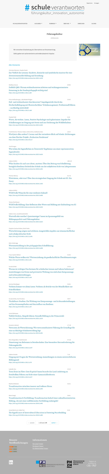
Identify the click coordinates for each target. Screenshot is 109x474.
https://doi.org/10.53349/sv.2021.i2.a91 (20, 260)
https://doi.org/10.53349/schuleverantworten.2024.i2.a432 (26, 169)
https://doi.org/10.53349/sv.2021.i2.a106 (20, 236)
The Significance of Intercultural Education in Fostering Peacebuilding (37, 412)
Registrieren (90, 3)
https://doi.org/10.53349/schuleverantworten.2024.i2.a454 (26, 389)
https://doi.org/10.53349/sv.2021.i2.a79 (20, 362)
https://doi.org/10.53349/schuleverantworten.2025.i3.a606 (26, 248)
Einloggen (96, 3)
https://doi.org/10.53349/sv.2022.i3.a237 (20, 377)
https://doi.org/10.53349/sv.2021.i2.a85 (20, 93)
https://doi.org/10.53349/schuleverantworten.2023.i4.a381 (26, 333)
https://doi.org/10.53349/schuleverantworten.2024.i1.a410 (26, 184)
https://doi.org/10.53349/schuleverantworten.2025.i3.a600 (26, 195)
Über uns (67, 23)
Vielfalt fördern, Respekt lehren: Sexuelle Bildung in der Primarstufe (36, 316)
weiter (54, 423)
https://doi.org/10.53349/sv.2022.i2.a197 (20, 348)
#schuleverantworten (20, 23)
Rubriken (52, 23)
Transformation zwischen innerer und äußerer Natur (30, 386)
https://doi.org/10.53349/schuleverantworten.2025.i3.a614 (26, 222)
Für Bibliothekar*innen (40, 448)
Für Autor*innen (38, 446)
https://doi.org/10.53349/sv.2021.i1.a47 (20, 307)
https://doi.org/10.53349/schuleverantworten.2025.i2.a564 (26, 292)
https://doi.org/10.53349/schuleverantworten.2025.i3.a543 (26, 207)
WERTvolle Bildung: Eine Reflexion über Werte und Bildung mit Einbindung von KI (42, 204)
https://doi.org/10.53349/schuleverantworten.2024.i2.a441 (26, 403)
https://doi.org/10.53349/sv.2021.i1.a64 (20, 110)
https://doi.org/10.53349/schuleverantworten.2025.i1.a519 (26, 318)
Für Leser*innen (38, 444)
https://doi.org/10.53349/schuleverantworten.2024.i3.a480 (26, 415)
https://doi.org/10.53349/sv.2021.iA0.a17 (20, 140)
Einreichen (81, 23)
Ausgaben (38, 23)
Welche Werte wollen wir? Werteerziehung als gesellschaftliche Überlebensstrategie (42, 257)
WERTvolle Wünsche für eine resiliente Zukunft (28, 193)
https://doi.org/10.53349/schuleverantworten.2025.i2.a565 (26, 125)
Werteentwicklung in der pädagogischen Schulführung (31, 245)
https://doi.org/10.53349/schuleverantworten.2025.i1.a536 (26, 78)
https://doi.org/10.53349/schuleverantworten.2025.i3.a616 (26, 154)
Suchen (94, 23)
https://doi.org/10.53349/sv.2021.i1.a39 (20, 277)
